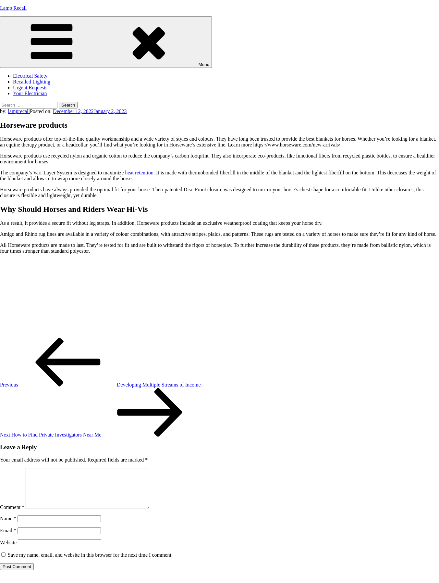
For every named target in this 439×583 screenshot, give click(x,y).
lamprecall (19, 111)
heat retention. (140, 172)
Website (8, 550)
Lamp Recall (13, 8)
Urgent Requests (30, 87)
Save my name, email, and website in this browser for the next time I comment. (90, 562)
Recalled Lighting (31, 81)
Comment (12, 515)
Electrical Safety (30, 76)
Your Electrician (30, 93)
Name (8, 526)
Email (8, 538)
